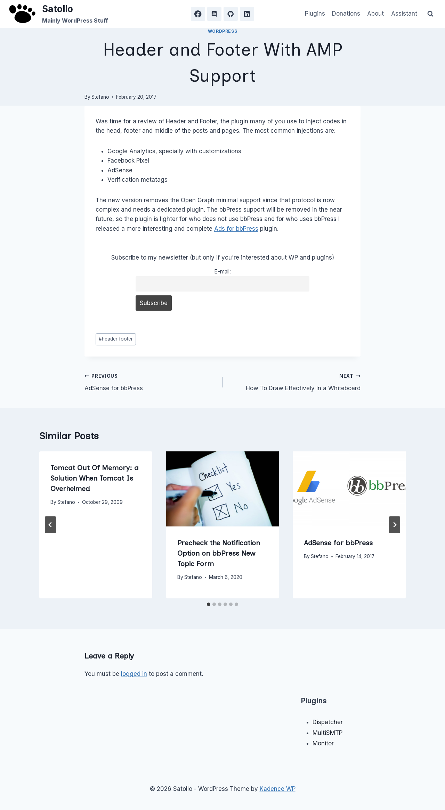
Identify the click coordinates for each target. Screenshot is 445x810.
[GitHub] (231, 14)
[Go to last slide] (50, 524)
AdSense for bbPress (150, 381)
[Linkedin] (247, 14)
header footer (116, 339)
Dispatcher (328, 722)
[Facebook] (198, 14)
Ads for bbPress (236, 228)
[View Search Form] (430, 14)
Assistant (404, 13)
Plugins (315, 13)
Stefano (100, 97)
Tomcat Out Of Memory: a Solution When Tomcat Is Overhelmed (94, 478)
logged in (134, 673)
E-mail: (222, 271)
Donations (346, 13)
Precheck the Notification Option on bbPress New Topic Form (218, 553)
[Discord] (214, 14)
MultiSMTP (327, 732)
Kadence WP (278, 788)
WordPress (222, 31)
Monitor (323, 743)
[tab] (208, 604)
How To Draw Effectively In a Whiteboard (294, 381)
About (375, 13)
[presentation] (222, 488)
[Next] (394, 524)
